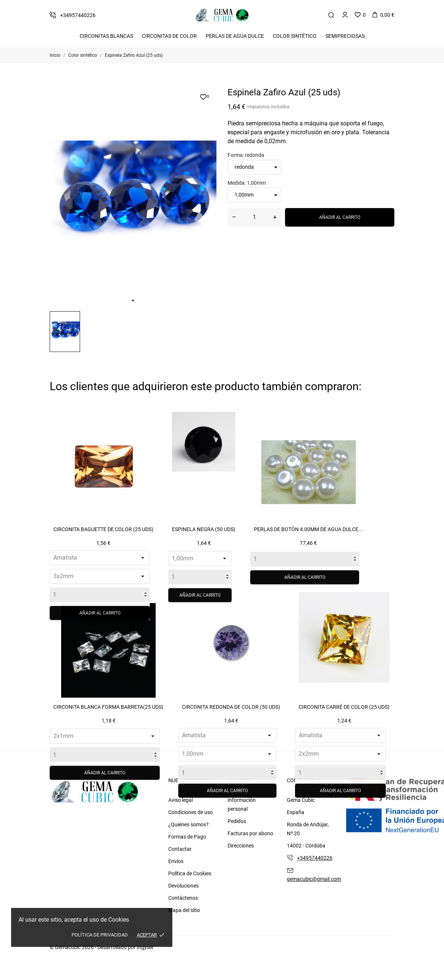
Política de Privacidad (100, 935)
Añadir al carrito (339, 217)
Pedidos (237, 821)
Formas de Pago (187, 837)
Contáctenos (183, 898)
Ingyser (145, 947)
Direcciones (241, 846)
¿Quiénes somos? (188, 824)
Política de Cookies (189, 873)
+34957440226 (314, 858)
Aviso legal (180, 800)
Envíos (175, 861)
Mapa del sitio (184, 910)
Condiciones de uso (190, 812)
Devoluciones (183, 886)
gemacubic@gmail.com (314, 879)
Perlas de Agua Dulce (235, 36)
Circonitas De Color (169, 36)
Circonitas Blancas (106, 36)
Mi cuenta (241, 780)
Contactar (180, 849)
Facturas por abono (250, 833)
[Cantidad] (254, 217)
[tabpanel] (133, 196)
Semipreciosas (345, 36)
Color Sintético (295, 36)
